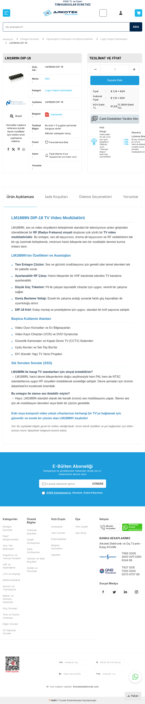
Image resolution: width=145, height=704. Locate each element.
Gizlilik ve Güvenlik (32, 569)
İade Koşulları (56, 197)
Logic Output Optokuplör (113, 39)
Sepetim (55, 554)
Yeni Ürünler (58, 532)
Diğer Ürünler (10, 623)
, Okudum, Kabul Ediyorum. (72, 492)
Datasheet (56, 114)
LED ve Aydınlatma (9, 566)
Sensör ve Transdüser (9, 588)
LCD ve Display (11, 573)
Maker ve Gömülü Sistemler (8, 599)
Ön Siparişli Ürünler (9, 632)
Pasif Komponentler (11, 538)
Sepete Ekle (114, 80)
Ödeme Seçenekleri (95, 197)
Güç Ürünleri (10, 608)
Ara (136, 27)
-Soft (52, 700)
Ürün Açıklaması (20, 197)
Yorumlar (131, 197)
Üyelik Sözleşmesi (33, 541)
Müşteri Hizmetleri (56, 547)
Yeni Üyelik (81, 526)
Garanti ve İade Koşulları (36, 560)
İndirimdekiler (59, 539)
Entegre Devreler (29, 39)
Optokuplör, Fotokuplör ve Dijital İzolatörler (69, 39)
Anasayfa (8, 39)
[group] (16, 78)
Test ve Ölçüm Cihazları (11, 616)
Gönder (97, 483)
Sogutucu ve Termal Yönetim (12, 556)
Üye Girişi (80, 532)
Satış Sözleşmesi (33, 551)
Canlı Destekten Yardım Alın (115, 119)
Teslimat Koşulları (32, 532)
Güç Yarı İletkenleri (8, 547)
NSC (47, 78)
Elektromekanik (11, 579)
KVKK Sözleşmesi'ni (59, 492)
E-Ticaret (61, 700)
